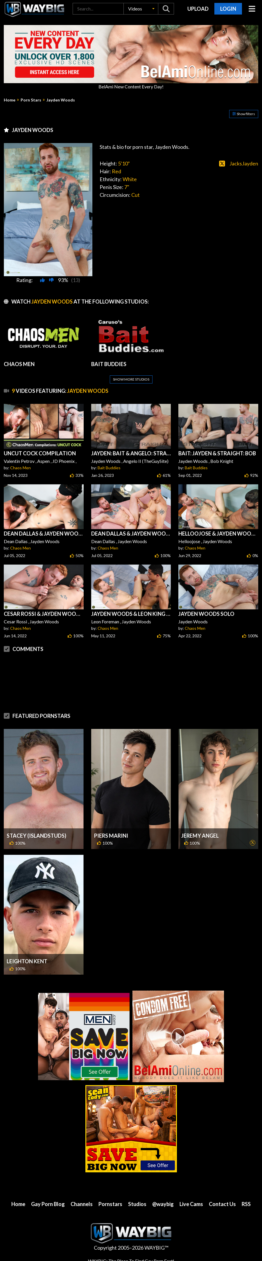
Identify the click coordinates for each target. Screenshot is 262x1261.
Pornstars (110, 1204)
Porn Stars (31, 100)
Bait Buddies (109, 467)
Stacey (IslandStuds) (36, 835)
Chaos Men (20, 467)
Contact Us (222, 1204)
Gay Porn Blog (48, 1204)
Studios (137, 1204)
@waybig (163, 1204)
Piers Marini (111, 835)
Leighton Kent (27, 961)
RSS (246, 1204)
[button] (140, 9)
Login (228, 9)
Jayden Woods (60, 100)
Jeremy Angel (200, 835)
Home (9, 100)
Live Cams (191, 1204)
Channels (82, 1204)
